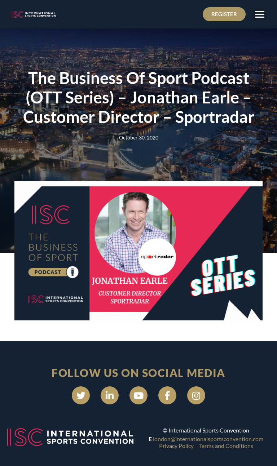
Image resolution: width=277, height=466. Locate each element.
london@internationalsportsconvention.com (208, 438)
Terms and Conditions (226, 445)
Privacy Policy (176, 445)
